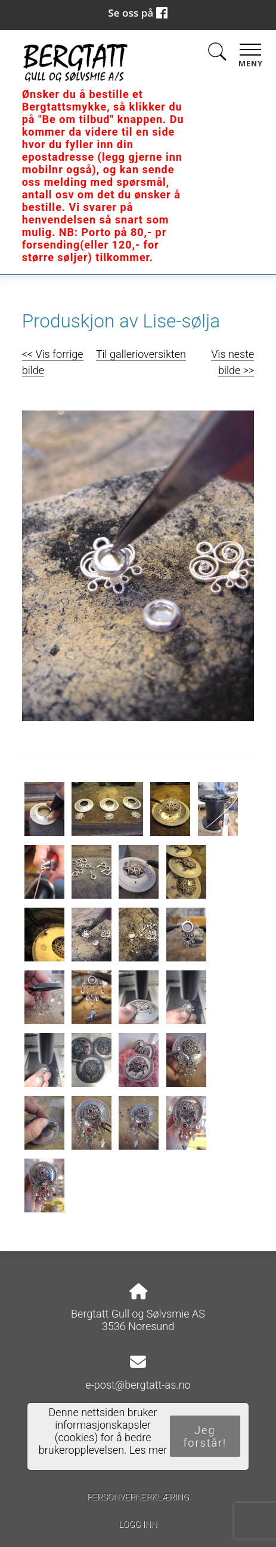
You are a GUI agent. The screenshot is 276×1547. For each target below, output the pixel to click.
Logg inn (138, 1525)
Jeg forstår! (205, 1436)
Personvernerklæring (138, 1497)
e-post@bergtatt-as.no (137, 1384)
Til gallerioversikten (141, 354)
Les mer (148, 1450)
